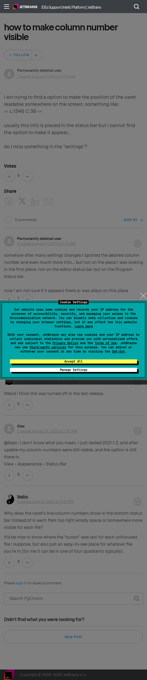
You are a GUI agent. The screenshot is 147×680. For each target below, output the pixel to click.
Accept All (73, 361)
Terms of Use (106, 343)
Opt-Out (118, 351)
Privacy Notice (65, 343)
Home (25, 6)
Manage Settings (73, 370)
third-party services (48, 347)
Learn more (84, 326)
